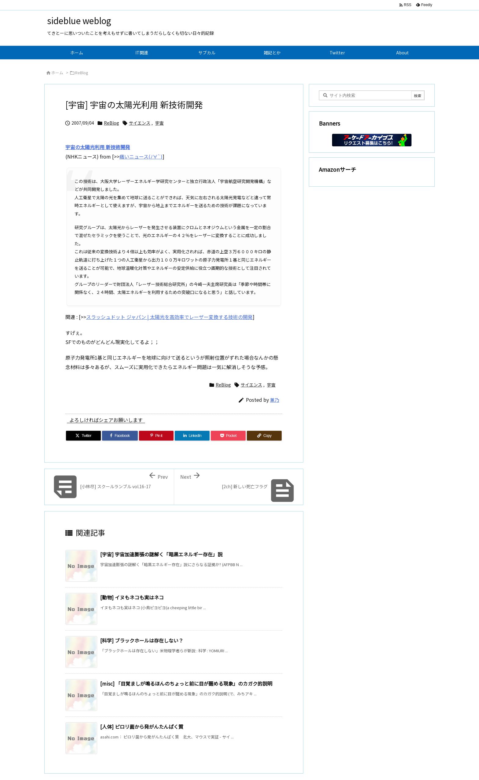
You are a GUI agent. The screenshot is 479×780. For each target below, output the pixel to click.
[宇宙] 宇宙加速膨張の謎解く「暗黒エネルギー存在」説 (161, 554)
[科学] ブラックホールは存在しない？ (141, 640)
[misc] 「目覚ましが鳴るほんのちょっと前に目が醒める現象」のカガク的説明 (186, 683)
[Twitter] (83, 436)
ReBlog (81, 72)
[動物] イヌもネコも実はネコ (132, 597)
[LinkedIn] (192, 436)
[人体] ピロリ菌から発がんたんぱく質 (141, 726)
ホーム (57, 72)
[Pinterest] (156, 436)
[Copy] (264, 436)
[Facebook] (120, 436)
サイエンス (139, 123)
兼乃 (274, 400)
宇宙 (159, 123)
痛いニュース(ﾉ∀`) (141, 156)
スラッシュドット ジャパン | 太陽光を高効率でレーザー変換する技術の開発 (169, 316)
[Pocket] (228, 436)
